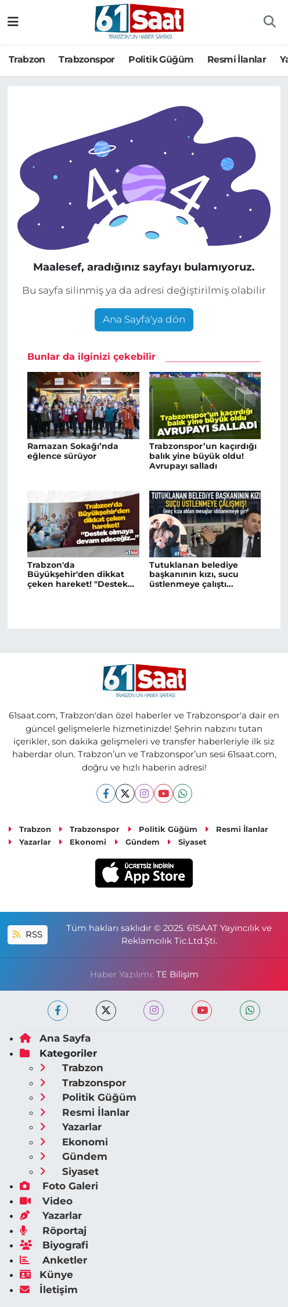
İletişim (49, 1289)
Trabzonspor (86, 59)
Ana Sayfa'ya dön (144, 319)
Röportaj (53, 1230)
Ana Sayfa (55, 1038)
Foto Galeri (59, 1186)
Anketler (53, 1260)
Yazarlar (29, 841)
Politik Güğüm (160, 59)
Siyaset (187, 841)
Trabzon (27, 59)
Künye (46, 1274)
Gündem (137, 841)
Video (46, 1201)
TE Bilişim (177, 974)
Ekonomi (82, 841)
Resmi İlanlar (236, 59)
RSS (27, 934)
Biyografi (54, 1245)
